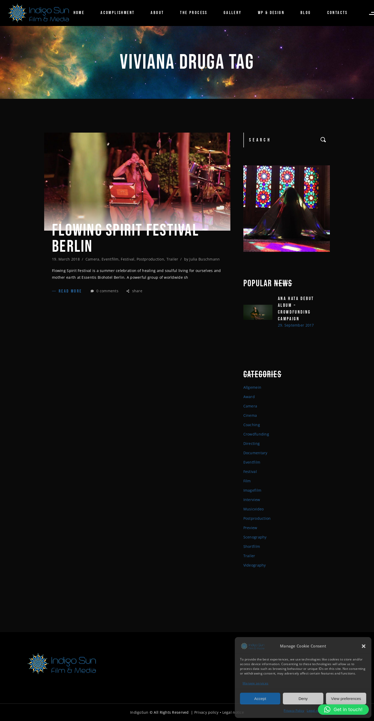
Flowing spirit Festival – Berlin (130, 239)
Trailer (172, 259)
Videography (254, 565)
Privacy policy (206, 712)
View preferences (346, 698)
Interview (251, 499)
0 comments (104, 290)
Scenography (255, 537)
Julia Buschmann (204, 259)
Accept (260, 698)
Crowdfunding (256, 434)
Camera (92, 259)
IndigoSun (139, 712)
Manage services (255, 683)
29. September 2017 (296, 325)
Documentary (255, 452)
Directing (251, 443)
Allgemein (252, 387)
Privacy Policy (294, 710)
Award (249, 396)
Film (247, 480)
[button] (363, 645)
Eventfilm (110, 259)
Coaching (251, 424)
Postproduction (150, 259)
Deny (303, 698)
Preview (250, 527)
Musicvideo (253, 508)
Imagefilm (252, 490)
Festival (127, 259)
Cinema (250, 415)
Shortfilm (251, 546)
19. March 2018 (66, 259)
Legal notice (316, 710)
